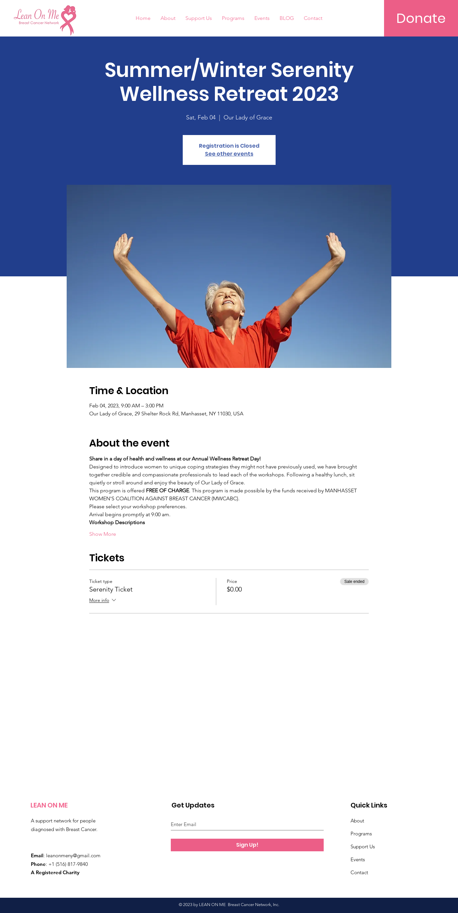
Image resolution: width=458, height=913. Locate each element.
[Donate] (421, 18)
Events (358, 859)
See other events (229, 154)
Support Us (363, 846)
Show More (102, 534)
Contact (359, 872)
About (357, 820)
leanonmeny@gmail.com (73, 855)
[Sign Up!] (247, 845)
